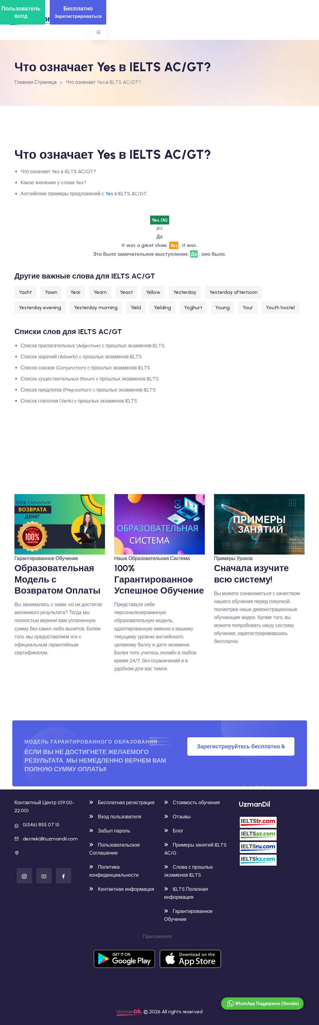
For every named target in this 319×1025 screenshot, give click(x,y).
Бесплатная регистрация (121, 802)
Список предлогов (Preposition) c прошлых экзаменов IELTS (88, 390)
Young (222, 307)
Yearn (100, 292)
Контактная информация (121, 889)
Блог (174, 831)
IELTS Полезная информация (186, 893)
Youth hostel (280, 307)
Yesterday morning (96, 307)
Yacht (25, 292)
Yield (135, 307)
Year (75, 292)
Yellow (153, 292)
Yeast (126, 292)
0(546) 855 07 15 (41, 825)
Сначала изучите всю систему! (251, 573)
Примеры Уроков (233, 558)
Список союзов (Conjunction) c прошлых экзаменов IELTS (85, 368)
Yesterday (184, 292)
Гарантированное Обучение (46, 558)
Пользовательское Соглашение (114, 849)
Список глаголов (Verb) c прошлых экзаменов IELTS (79, 401)
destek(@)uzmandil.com (50, 839)
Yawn (51, 292)
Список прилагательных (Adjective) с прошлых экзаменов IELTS (93, 346)
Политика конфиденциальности (114, 871)
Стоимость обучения (192, 802)
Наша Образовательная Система (152, 558)
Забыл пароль (109, 831)
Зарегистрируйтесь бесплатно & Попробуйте (241, 749)
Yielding (162, 307)
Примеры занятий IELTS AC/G (195, 849)
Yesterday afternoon (233, 292)
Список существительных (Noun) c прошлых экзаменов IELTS (90, 379)
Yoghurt (193, 307)
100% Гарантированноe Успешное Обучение (159, 579)
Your (248, 307)
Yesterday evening (40, 307)
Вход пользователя (115, 817)
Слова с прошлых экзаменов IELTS (188, 871)
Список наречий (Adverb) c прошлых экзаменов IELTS (81, 357)
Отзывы (177, 817)
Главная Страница (35, 82)
